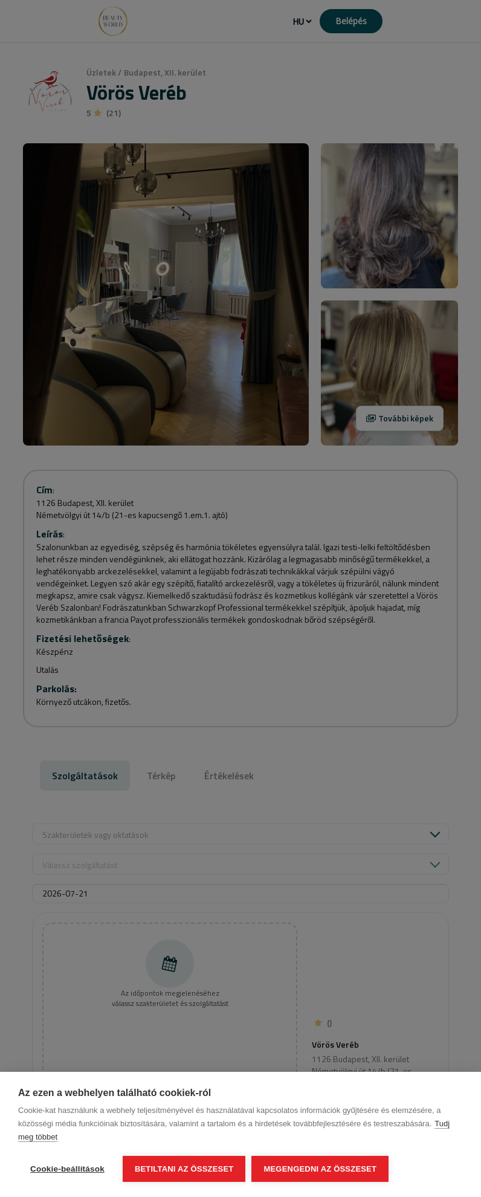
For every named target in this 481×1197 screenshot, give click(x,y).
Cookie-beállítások (67, 1168)
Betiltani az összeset (184, 1168)
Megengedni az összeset (319, 1168)
